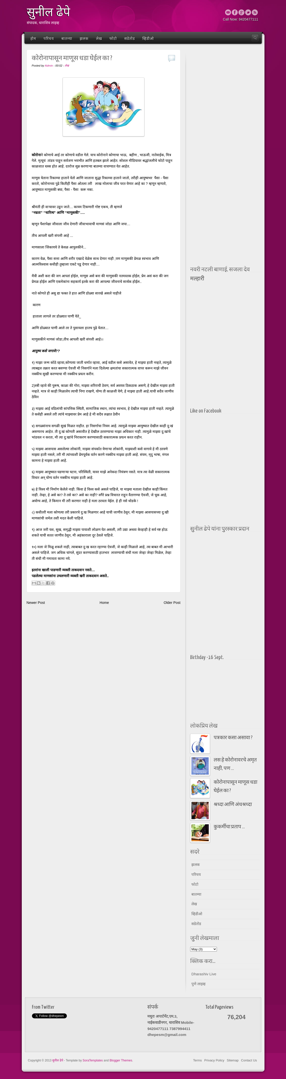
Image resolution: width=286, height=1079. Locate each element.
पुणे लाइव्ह (198, 984)
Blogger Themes (120, 1060)
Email (228, 12)
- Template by (83, 1060)
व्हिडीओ (148, 38)
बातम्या (66, 38)
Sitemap (233, 1060)
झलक (84, 38)
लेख (99, 38)
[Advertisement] (225, 126)
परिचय (49, 38)
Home (104, 603)
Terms (197, 1060)
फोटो (113, 38)
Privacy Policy (214, 1060)
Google (241, 12)
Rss (255, 12)
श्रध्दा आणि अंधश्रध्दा (233, 804)
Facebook (235, 12)
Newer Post (35, 603)
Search (255, 38)
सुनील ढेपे (48, 12)
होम (33, 38)
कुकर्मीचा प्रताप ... (229, 827)
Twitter (248, 12)
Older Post (172, 603)
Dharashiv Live (203, 974)
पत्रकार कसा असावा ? (233, 738)
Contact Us (249, 1060)
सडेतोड (129, 38)
